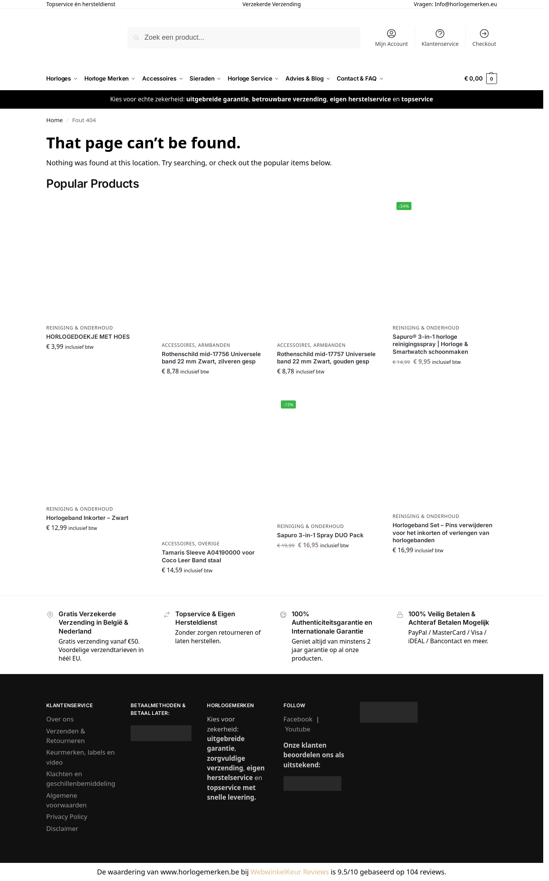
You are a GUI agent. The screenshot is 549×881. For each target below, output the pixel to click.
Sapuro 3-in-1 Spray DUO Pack (320, 535)
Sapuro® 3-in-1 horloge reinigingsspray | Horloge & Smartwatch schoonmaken (430, 344)
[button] (480, 78)
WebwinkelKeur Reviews (289, 871)
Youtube (298, 729)
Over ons (60, 719)
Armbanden (214, 345)
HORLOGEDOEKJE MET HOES (88, 336)
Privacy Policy (66, 816)
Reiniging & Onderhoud (79, 327)
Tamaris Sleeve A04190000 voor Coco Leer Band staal (208, 556)
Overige (209, 543)
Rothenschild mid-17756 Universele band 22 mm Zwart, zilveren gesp (211, 357)
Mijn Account (391, 37)
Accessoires (178, 345)
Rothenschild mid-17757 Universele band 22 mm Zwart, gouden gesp (326, 357)
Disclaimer (62, 828)
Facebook (298, 719)
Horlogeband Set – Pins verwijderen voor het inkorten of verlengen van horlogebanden (442, 532)
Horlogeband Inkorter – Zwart (87, 517)
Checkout (484, 37)
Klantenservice (439, 37)
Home (54, 120)
